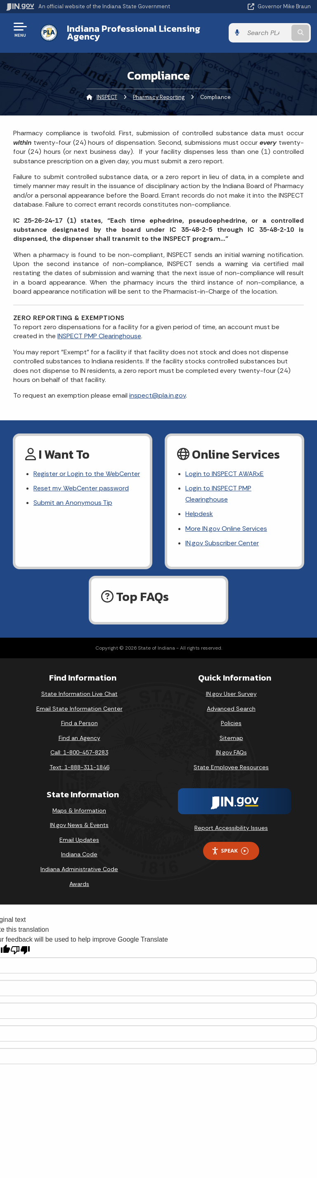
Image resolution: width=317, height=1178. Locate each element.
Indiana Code (79, 854)
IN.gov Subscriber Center (222, 543)
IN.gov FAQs (231, 752)
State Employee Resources (231, 767)
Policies (231, 723)
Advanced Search (231, 708)
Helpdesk (199, 513)
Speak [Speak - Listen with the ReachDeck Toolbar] (229, 851)
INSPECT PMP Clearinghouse (99, 336)
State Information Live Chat (79, 693)
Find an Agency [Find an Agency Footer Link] (79, 738)
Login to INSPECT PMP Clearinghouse (218, 494)
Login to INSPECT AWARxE (224, 473)
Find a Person (79, 723)
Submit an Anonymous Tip (72, 502)
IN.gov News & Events (79, 825)
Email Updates (79, 839)
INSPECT (107, 97)
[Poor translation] (20, 950)
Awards (79, 884)
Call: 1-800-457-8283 (79, 752)
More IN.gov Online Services (226, 528)
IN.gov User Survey (231, 693)
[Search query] (266, 33)
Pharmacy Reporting (159, 97)
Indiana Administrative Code (79, 869)
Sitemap (231, 738)
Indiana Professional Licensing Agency (133, 32)
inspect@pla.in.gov (157, 395)
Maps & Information (79, 810)
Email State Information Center (79, 708)
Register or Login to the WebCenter (86, 473)
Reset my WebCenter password (81, 488)
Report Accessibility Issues (231, 828)
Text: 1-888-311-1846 (79, 767)
